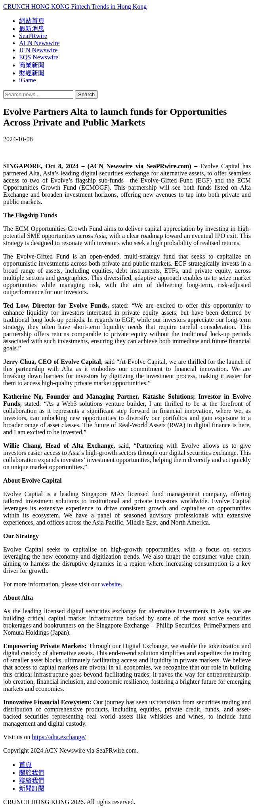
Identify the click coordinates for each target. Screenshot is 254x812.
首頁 (25, 764)
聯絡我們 (31, 780)
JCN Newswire (38, 50)
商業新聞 (31, 65)
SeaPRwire (33, 35)
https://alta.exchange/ (59, 737)
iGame (27, 80)
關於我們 (31, 772)
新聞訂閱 (31, 788)
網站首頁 (31, 20)
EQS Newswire (38, 57)
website (111, 584)
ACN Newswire (39, 43)
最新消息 (31, 28)
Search (86, 94)
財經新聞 (31, 73)
